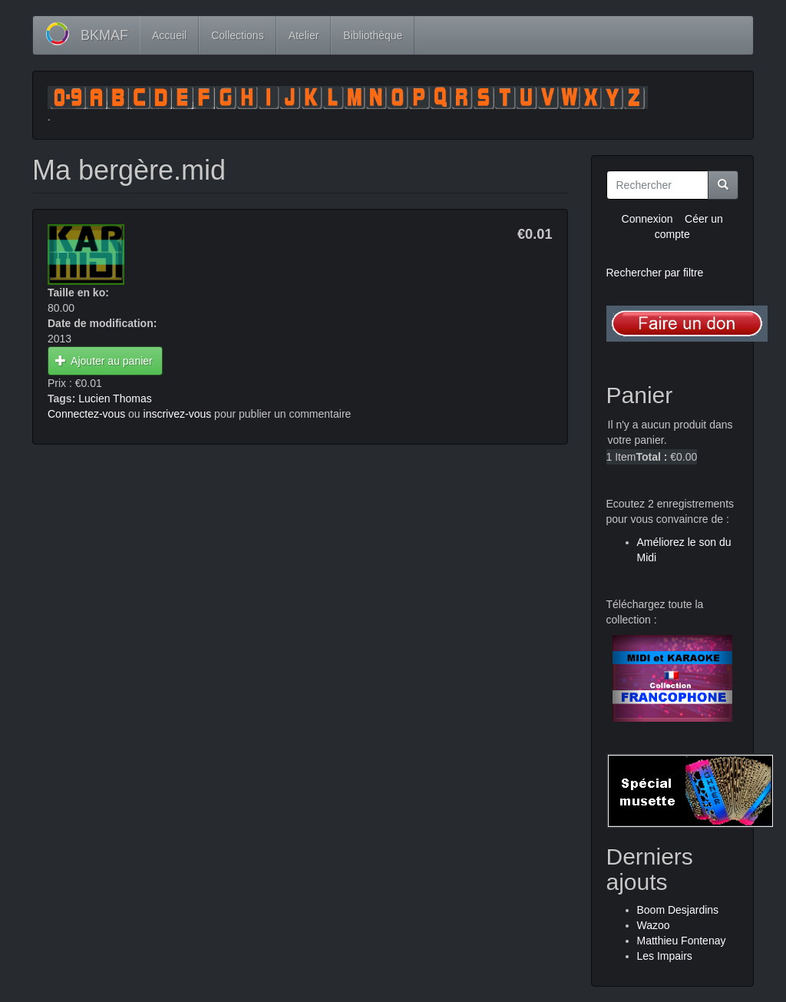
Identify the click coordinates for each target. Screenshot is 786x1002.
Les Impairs (664, 956)
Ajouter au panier (104, 361)
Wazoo (653, 925)
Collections (237, 35)
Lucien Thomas (114, 398)
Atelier (304, 35)
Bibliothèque (372, 35)
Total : (651, 457)
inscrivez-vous (178, 414)
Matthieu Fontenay (681, 940)
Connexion (647, 219)
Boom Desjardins (678, 910)
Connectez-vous (86, 414)
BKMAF (104, 35)
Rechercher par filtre (655, 272)
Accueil (169, 35)
